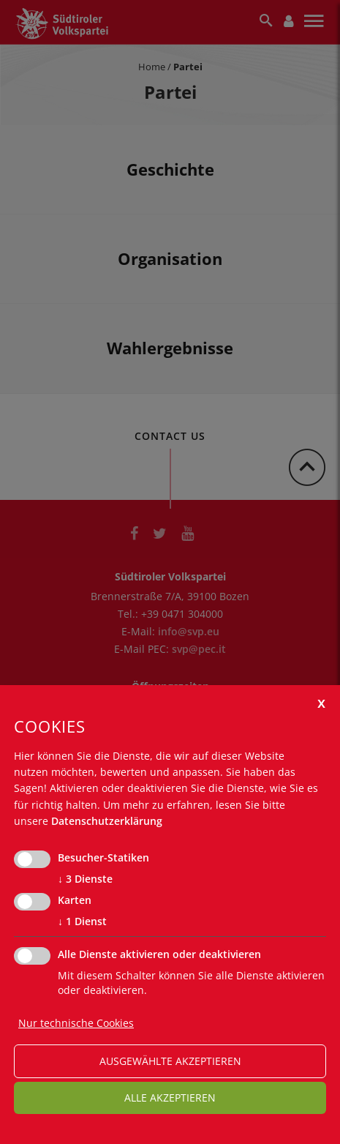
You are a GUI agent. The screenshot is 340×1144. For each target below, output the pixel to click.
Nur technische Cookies (76, 1023)
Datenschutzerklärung (106, 821)
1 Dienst (82, 921)
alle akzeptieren (170, 1097)
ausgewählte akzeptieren (170, 1061)
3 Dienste (85, 879)
